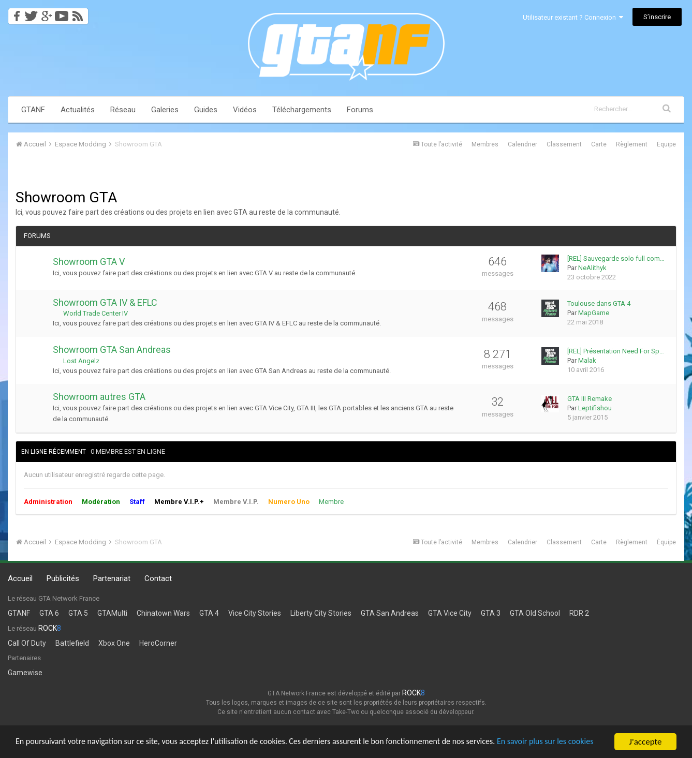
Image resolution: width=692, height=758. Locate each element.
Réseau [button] (123, 109)
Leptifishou (595, 408)
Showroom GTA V (89, 261)
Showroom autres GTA (99, 396)
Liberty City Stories (320, 613)
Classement (564, 144)
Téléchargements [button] (301, 109)
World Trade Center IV (95, 313)
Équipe (666, 144)
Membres (485, 144)
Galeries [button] (165, 109)
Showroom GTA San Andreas (112, 349)
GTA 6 (49, 613)
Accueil (20, 578)
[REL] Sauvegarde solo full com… (616, 258)
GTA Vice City (450, 613)
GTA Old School (535, 613)
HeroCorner (158, 643)
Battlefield (72, 643)
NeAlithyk (592, 268)
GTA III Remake (589, 399)
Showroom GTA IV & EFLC (105, 302)
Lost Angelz (81, 361)
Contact (158, 578)
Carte (599, 144)
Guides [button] (205, 109)
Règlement (631, 144)
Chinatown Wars (163, 613)
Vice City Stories (254, 613)
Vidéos (245, 109)
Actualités (78, 109)
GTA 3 (490, 613)
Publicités (63, 578)
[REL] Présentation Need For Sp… (615, 351)
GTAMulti (112, 613)
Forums (360, 109)
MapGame (593, 313)
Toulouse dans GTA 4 (598, 303)
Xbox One (114, 643)
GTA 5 (78, 613)
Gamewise (25, 672)
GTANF (33, 109)
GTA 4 (209, 613)
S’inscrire (657, 17)
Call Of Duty (27, 643)
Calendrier (522, 144)
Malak (587, 360)
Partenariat (111, 578)
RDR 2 (579, 613)
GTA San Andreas (390, 613)
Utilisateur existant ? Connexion (573, 17)
